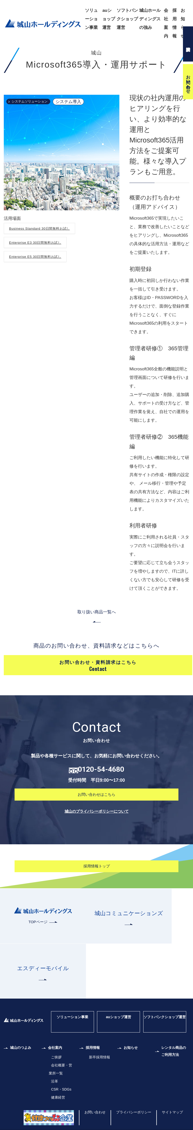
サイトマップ (171, 1099)
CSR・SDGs (60, 1076)
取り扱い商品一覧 (57, 51)
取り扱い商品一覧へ (96, 645)
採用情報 (174, 23)
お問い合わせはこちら (96, 837)
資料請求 (188, 44)
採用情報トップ (96, 910)
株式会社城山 (29, 51)
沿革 (53, 1068)
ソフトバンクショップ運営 (127, 19)
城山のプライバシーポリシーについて (96, 855)
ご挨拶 (55, 1044)
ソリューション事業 (91, 19)
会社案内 (166, 23)
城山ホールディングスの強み (150, 19)
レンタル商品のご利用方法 (174, 1040)
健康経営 (57, 1085)
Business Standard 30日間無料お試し (46, 261)
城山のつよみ (23, 1036)
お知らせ (183, 23)
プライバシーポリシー (128, 1099)
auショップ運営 (108, 19)
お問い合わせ (188, 81)
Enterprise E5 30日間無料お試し (41, 289)
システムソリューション (35, 134)
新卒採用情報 (99, 1044)
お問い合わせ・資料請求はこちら (98, 704)
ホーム (9, 51)
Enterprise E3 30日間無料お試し (41, 275)
